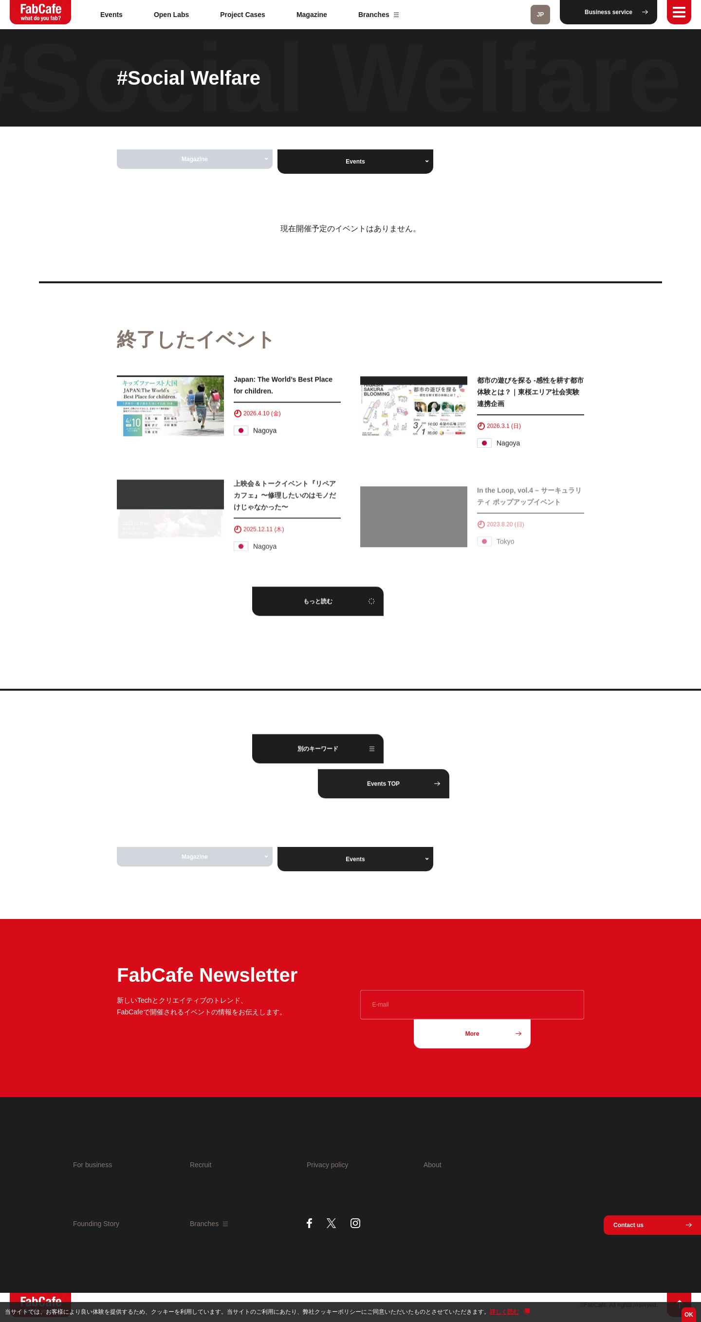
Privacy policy (328, 1165)
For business (92, 1165)
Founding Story (96, 1224)
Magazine (311, 14)
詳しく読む (504, 1311)
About (433, 1165)
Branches (378, 14)
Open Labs (171, 14)
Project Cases (242, 14)
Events (111, 14)
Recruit (200, 1165)
